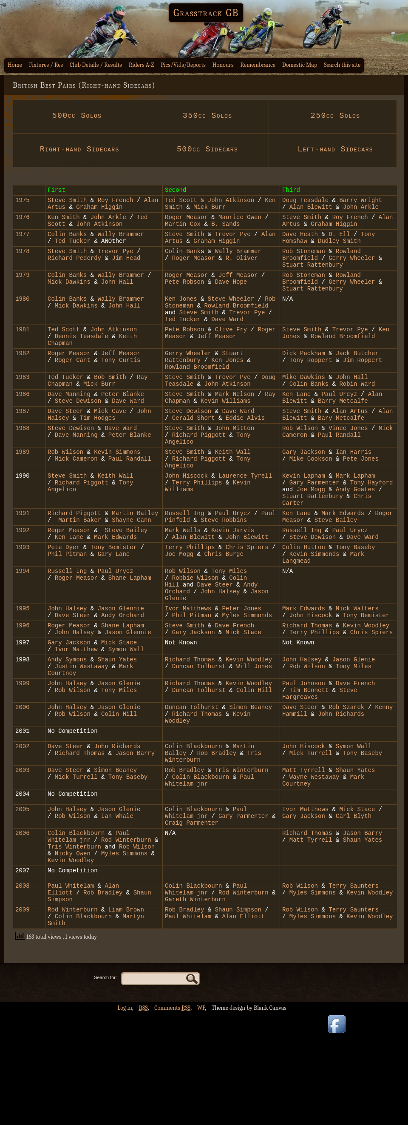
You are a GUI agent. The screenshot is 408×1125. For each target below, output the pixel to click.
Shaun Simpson (236, 1018)
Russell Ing (186, 565)
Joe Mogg (311, 537)
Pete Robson (184, 297)
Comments (172, 1118)
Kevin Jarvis (232, 585)
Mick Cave (112, 446)
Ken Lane (298, 427)
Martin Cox (183, 230)
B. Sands (225, 230)
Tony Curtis (120, 388)
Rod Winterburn (126, 939)
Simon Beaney (250, 790)
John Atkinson (99, 230)
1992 (22, 585)
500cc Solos (76, 116)
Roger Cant (73, 388)
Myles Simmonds (247, 684)
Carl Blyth (353, 911)
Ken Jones (181, 316)
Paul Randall (339, 474)
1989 (22, 494)
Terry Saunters (354, 990)
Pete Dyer (65, 604)
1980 (22, 316)
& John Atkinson (225, 202)
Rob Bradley (216, 841)
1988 (22, 466)
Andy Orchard (122, 684)
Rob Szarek (346, 790)
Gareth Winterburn (195, 1006)
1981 (22, 352)
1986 (22, 427)
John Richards (341, 798)
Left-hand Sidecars (332, 149)
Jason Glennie (128, 703)
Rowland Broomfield (236, 324)
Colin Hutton (303, 604)
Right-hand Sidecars (77, 149)
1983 (22, 407)
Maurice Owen (239, 222)
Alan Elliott (243, 1026)
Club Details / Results (96, 64)
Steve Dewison (80, 435)
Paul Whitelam (71, 990)
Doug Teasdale (305, 202)
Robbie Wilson (193, 640)
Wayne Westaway (314, 868)
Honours (223, 64)
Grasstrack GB (206, 13)
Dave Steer (67, 446)
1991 (22, 565)
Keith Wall (233, 494)
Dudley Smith (339, 249)
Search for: (105, 1088)
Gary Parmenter (314, 529)
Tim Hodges (98, 454)
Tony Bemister (114, 604)
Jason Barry (133, 841)
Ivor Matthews (188, 676)
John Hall (117, 297)
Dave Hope (231, 297)
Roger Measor (188, 222)
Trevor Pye (233, 241)
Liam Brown (124, 1018)
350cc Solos (204, 116)
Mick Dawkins (69, 297)
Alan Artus (350, 446)
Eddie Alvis (245, 454)
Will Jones (254, 742)
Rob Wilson (300, 466)
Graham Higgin (99, 210)
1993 (22, 604)
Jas (103, 676)
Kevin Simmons (117, 494)
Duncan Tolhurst (199, 742)
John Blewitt (247, 593)
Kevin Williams (226, 435)
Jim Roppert (360, 388)
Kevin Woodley (366, 695)
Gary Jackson (303, 494)
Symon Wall (124, 723)
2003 (22, 860)
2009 (22, 1018)
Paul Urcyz (340, 427)
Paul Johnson (303, 762)
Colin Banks (67, 241)
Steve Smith (67, 202)
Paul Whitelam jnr (206, 907)
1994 (22, 632)
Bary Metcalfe (341, 454)
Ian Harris (353, 494)
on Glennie (126, 676)
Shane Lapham (129, 640)
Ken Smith (64, 222)
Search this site (342, 64)
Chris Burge (223, 612)
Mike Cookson (312, 502)
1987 (22, 446)
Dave (345, 762)
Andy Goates (355, 537)
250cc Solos (332, 116)
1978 (22, 261)
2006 (22, 931)
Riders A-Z (141, 64)
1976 (22, 222)
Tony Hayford (371, 529)
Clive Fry (231, 352)
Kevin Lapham (305, 521)
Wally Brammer (119, 241)
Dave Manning (69, 427)
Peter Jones (241, 676)
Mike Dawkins (303, 407)
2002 (22, 833)
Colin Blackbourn (193, 833)
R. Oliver (242, 269)
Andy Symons (67, 734)
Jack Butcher (357, 380)
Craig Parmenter (191, 919)
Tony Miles (229, 632)
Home (15, 64)
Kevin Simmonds (314, 612)
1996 (22, 695)
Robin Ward (357, 415)
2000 (22, 790)
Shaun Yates (117, 734)
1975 (22, 202)
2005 (22, 903)
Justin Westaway (81, 742)
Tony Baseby (355, 604)
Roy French (113, 202)
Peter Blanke (121, 427)
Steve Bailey (335, 573)
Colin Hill (252, 770)
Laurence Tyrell (245, 521)
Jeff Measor (238, 289)
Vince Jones (350, 466)
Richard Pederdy (74, 269)
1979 (22, 289)
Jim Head (124, 269)
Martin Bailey (135, 565)
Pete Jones (361, 502)
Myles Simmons (124, 955)
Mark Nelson (234, 427)
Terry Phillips (199, 529)
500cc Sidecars (205, 149)
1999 (22, 762)
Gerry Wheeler (352, 269)
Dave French (234, 695)
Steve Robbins (224, 573)
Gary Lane (114, 612)
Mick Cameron (76, 502)
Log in (124, 1118)
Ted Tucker (73, 249)
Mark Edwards (342, 565)
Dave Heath (300, 241)
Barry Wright (360, 202)
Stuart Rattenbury (312, 277)
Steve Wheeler (231, 316)
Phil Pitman (67, 612)
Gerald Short (193, 454)
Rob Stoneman (303, 261)
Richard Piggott (200, 474)
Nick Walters (357, 676)
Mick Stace (243, 703)
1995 (22, 676)
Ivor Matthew (78, 723)
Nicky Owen (73, 955)
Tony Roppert (310, 388)
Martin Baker (79, 573)
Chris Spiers (247, 604)
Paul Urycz (233, 565)
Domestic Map (299, 64)
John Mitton (234, 466)
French (364, 762)
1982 (22, 380)
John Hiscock (186, 521)
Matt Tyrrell (303, 860)
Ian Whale (117, 911)
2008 (22, 990)
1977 (22, 241)
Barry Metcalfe (343, 435)
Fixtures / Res (46, 64)
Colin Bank (183, 261)
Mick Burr (209, 210)
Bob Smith (110, 407)
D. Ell (341, 241)
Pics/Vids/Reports (183, 64)
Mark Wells (183, 585)
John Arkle (361, 210)
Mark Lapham (355, 521)
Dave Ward (226, 340)
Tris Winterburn (242, 860)
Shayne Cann (131, 573)
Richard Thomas (309, 695)
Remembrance (257, 64)
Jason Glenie (353, 734)
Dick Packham (305, 380)
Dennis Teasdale (81, 360)
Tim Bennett (309, 770)
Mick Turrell (310, 841)
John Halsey (222, 656)
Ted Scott (181, 202)
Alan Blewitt (312, 210)
